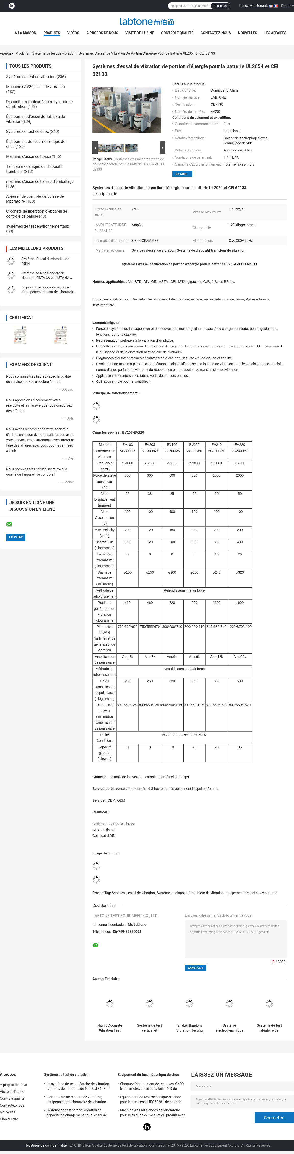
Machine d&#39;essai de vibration (35, 86)
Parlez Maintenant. (253, 6)
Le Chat (181, 174)
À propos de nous (102, 33)
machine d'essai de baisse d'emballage (40, 181)
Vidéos (73, 33)
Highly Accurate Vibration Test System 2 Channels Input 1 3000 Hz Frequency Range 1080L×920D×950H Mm (110, 1028)
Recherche (220, 6)
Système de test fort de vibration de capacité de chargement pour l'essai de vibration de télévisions (77, 1113)
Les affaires (275, 33)
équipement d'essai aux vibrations (251, 893)
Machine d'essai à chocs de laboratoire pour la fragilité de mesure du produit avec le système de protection (152, 1113)
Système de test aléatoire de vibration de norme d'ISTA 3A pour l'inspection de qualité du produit (269, 1028)
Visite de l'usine (139, 33)
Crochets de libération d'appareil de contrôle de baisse (36, 214)
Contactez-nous (216, 33)
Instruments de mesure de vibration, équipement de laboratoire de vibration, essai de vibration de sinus (77, 1100)
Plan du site (9, 1119)
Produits (52, 33)
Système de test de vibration (53, 53)
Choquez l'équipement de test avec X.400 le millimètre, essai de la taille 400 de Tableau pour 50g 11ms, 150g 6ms (152, 1087)
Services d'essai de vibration (133, 893)
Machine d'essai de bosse (28, 156)
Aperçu (5, 53)
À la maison (25, 33)
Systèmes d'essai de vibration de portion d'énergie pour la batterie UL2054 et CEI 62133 (128, 164)
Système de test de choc (27, 131)
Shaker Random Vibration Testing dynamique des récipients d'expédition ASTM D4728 (189, 1028)
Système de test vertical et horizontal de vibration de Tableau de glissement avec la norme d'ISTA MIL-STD (149, 1028)
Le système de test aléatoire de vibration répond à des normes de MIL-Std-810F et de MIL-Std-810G (78, 1087)
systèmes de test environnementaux (37, 226)
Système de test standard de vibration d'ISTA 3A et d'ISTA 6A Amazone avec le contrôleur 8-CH (46, 277)
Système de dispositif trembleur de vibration (190, 893)
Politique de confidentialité (46, 1145)
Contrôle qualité (177, 33)
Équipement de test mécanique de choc (148, 1075)
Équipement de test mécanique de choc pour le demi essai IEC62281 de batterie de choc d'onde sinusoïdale (151, 1100)
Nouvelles (247, 33)
